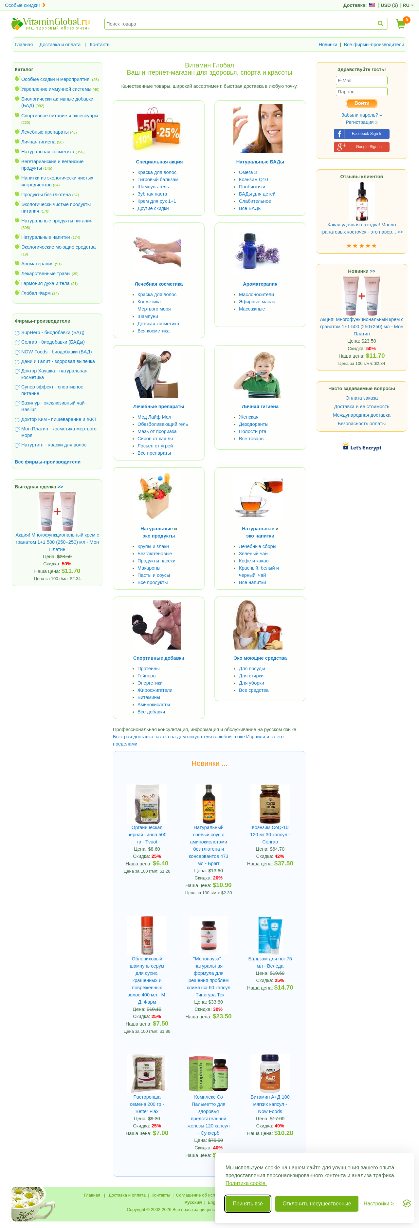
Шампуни (147, 316)
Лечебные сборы (257, 546)
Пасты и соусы (153, 575)
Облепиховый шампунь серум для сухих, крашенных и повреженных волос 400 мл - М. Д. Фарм (147, 980)
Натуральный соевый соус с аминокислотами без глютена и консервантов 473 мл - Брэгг (208, 845)
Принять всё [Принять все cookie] (248, 1203)
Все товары (251, 438)
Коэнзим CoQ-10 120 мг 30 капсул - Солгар (270, 834)
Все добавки (151, 711)
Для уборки (251, 683)
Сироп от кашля (155, 438)
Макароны (148, 568)
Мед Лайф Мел (154, 417)
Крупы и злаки (153, 546)
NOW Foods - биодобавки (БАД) (56, 351)
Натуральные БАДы (260, 161)
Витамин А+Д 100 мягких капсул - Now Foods (270, 1104)
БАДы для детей (257, 194)
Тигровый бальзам (157, 179)
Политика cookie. (246, 1183)
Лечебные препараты (45, 132)
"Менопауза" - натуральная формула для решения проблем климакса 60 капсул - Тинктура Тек (208, 976)
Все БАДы (250, 208)
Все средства (254, 690)
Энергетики (150, 683)
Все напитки (252, 582)
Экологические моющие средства (58, 247)
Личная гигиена (38, 141)
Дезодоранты (253, 424)
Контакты (100, 44)
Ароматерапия (37, 263)
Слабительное (255, 201)
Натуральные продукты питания (56, 220)
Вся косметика (153, 330)
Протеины (148, 668)
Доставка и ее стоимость (362, 406)
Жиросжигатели (155, 690)
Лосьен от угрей (155, 445)
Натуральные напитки (45, 237)
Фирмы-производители (42, 321)
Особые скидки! (25, 5)
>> (60, 486)
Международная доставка (362, 415)
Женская (248, 417)
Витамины (148, 697)
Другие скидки (153, 208)
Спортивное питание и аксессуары (59, 115)
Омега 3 (248, 172)
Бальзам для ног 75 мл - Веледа (270, 962)
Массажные (252, 309)
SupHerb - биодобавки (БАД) (52, 332)
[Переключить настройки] (379, 1203)
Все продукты (152, 582)
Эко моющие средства (260, 658)
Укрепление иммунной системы (56, 89)
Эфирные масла (257, 301)
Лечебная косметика (159, 284)
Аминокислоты (153, 704)
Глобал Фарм (36, 293)
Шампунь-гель (153, 186)
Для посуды (252, 668)
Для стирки (251, 675)
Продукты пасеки (156, 560)
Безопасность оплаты (362, 423)
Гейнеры (146, 675)
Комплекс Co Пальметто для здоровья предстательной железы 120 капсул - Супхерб (209, 1115)
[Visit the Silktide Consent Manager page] (407, 1204)
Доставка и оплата (60, 44)
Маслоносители (256, 294)
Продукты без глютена (46, 194)
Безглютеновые (154, 553)
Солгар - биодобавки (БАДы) (53, 342)
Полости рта (252, 431)
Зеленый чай (253, 553)
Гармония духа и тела (45, 283)
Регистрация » (361, 122)
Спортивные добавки (158, 658)
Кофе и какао (254, 560)
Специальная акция (159, 161)
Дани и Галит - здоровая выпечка (58, 361)
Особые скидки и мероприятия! (56, 79)
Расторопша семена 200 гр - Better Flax (147, 1104)
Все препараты (154, 453)
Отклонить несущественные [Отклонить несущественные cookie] (316, 1203)
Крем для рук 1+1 (156, 201)
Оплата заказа (362, 398)
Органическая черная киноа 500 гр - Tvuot (147, 834)
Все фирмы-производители (374, 44)
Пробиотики (252, 186)
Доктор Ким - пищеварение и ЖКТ (59, 419)
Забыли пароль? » (361, 115)
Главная (24, 44)
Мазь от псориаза (157, 431)
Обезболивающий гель (162, 424)
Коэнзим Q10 (253, 179)
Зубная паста (152, 194)
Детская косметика (158, 323)
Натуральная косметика (47, 151)
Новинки (328, 44)
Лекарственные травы (45, 273)
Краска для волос (156, 172)
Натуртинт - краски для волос (53, 444)
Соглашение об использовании (207, 1195)
